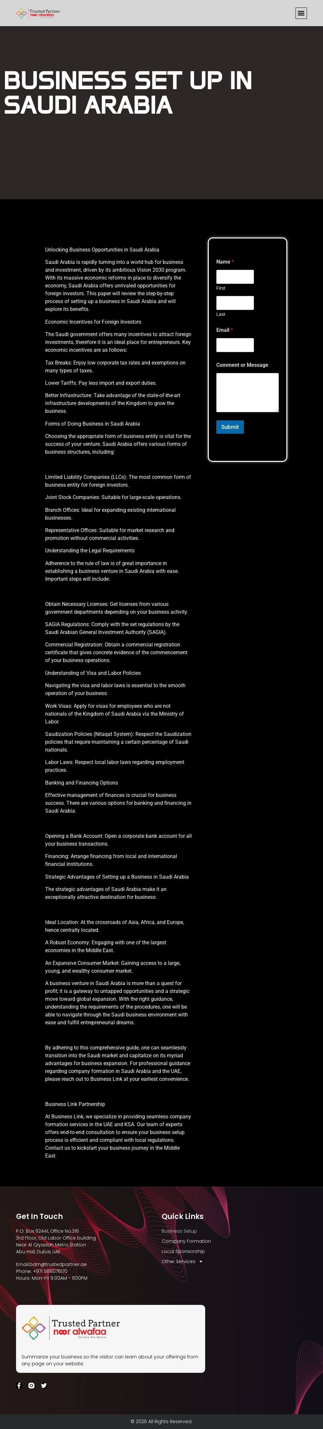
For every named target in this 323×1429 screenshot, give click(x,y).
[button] (301, 13)
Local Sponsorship (183, 1251)
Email (224, 330)
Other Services (182, 1261)
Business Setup (179, 1231)
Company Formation (186, 1241)
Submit (230, 427)
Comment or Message (242, 365)
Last (220, 314)
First (220, 288)
